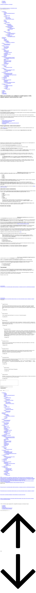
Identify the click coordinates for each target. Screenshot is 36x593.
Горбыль (5, 394)
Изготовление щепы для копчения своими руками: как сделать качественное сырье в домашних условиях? (17, 298)
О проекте (3, 506)
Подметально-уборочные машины (9, 82)
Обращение (6, 53)
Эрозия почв (8, 476)
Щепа (5, 31)
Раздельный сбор (7, 44)
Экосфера (5, 88)
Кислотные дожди (9, 469)
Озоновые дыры (8, 470)
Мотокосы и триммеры (9, 26)
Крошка (5, 65)
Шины (5, 66)
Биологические (6, 50)
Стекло (3, 68)
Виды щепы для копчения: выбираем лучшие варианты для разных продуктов (12, 495)
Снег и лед (4, 72)
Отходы (3, 426)
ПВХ (5, 59)
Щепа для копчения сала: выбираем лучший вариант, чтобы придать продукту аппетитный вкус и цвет (16, 478)
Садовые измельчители (11, 33)
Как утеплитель (8, 18)
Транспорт (5, 81)
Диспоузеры (8, 434)
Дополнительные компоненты (7, 121)
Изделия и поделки (9, 67)
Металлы (3, 38)
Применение (8, 15)
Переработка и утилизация (6, 436)
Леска (9, 30)
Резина (3, 64)
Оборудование (8, 32)
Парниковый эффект (9, 85)
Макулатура (4, 37)
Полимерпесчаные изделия (10, 58)
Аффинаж (7, 41)
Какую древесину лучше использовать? (8, 120)
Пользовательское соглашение (7, 509)
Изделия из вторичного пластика (9, 57)
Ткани (7, 439)
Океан (7, 87)
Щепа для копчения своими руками (23, 223)
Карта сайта (4, 2)
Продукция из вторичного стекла (9, 69)
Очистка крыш (6, 75)
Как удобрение (6, 46)
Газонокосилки (8, 409)
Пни (4, 405)
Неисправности (12, 28)
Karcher (7, 465)
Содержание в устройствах (10, 42)
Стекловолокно (8, 70)
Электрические (10, 25)
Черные (5, 39)
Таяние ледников (7, 474)
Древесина (4, 11)
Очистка (5, 78)
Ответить (6, 304)
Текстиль (5, 55)
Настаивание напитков (11, 36)
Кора (5, 14)
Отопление (6, 48)
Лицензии (5, 429)
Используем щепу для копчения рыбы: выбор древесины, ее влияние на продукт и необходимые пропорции (17, 286)
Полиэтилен (6, 446)
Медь (7, 418)
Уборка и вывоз (6, 76)
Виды (5, 49)
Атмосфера (6, 84)
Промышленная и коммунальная (11, 74)
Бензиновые (10, 27)
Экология (3, 467)
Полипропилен (6, 445)
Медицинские (6, 51)
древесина (4, 127)
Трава (5, 23)
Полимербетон (6, 63)
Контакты (3, 1)
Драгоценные (6, 40)
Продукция (8, 22)
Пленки (5, 62)
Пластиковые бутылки (7, 60)
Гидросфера (6, 86)
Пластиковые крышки (7, 61)
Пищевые (5, 54)
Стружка (5, 21)
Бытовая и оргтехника (7, 79)
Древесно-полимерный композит (9, 13)
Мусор (3, 43)
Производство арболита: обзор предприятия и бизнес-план (15, 483)
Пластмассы (4, 56)
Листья (5, 399)
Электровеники (8, 83)
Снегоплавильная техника (8, 73)
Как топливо (8, 17)
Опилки (5, 16)
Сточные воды (4, 77)
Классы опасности (9, 52)
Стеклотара (6, 71)
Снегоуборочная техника (8, 453)
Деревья (5, 12)
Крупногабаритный (7, 421)
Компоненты (6, 80)
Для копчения (10, 35)
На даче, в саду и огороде (10, 404)
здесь (20, 231)
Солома (5, 20)
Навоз (3, 45)
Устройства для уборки (9, 401)
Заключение (4, 123)
